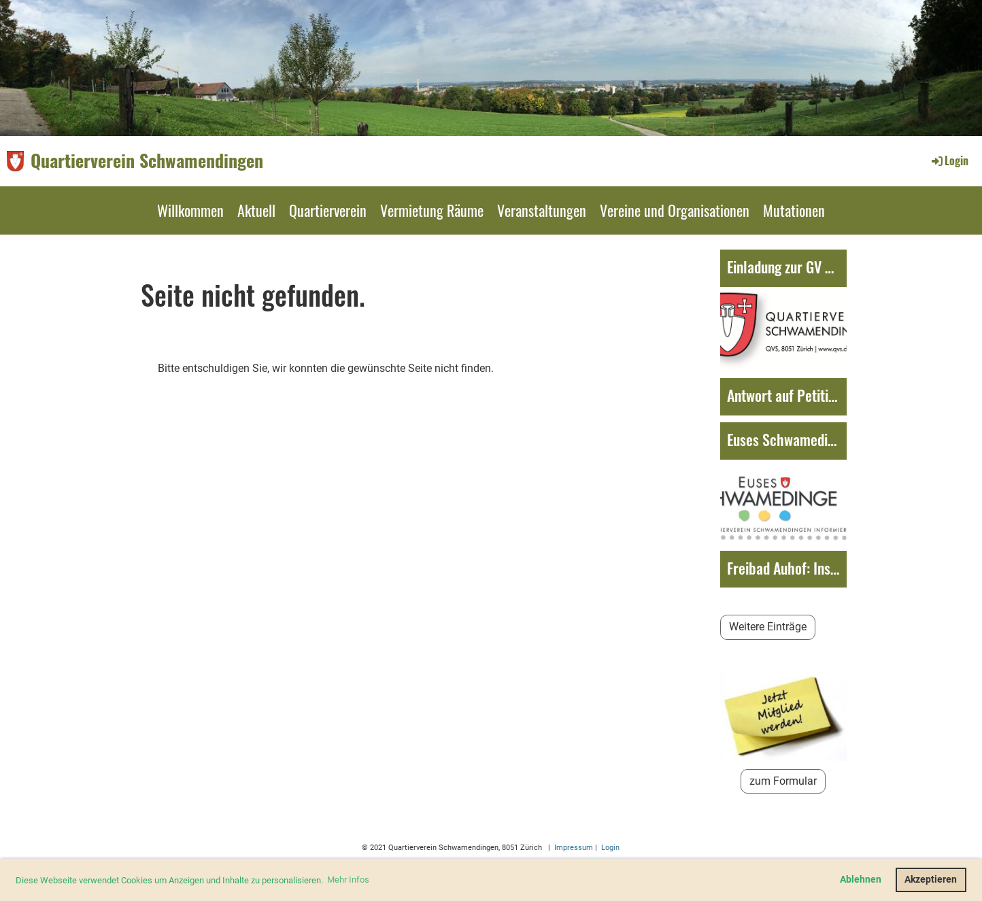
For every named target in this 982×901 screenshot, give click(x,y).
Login (949, 160)
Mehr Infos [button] (348, 879)
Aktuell (256, 210)
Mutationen (794, 210)
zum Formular (783, 781)
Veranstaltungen (541, 210)
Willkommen (190, 210)
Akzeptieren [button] (930, 879)
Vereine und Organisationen (674, 210)
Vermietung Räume (432, 210)
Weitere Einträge (768, 626)
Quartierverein (328, 210)
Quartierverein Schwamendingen (147, 160)
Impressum (572, 847)
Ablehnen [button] (860, 879)
